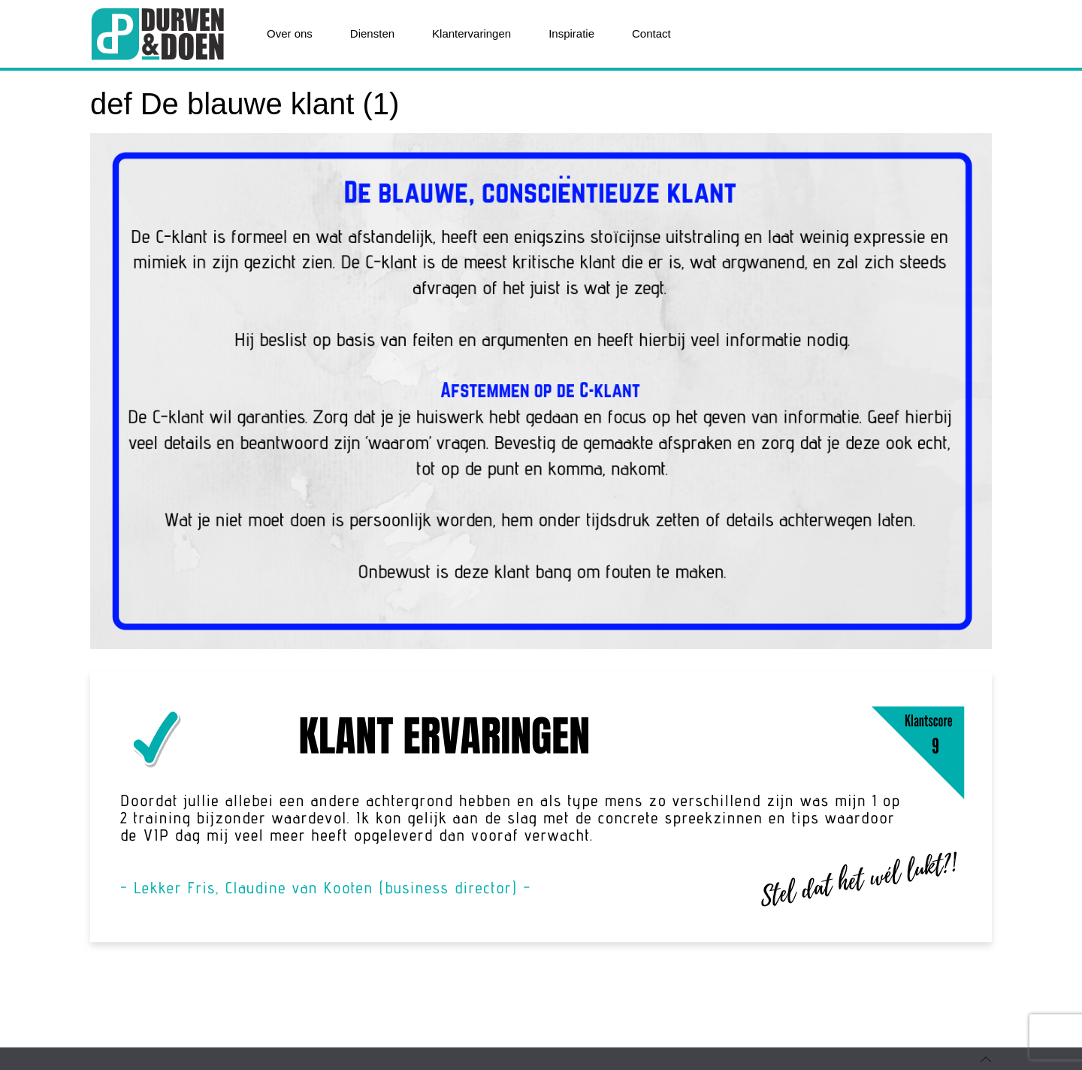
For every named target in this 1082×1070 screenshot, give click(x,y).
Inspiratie (571, 33)
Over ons (290, 33)
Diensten (372, 33)
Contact (651, 33)
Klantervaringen (471, 33)
